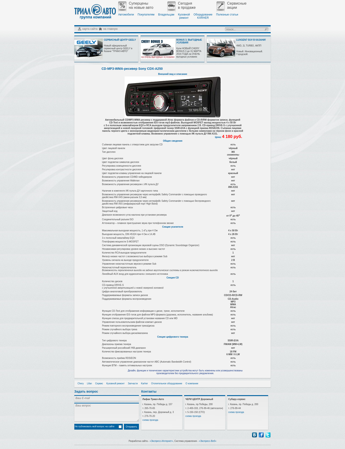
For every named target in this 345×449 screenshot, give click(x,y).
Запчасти (133, 383)
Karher (144, 383)
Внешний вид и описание (172, 74)
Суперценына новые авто (135, 5)
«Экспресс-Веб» (207, 441)
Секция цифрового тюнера (172, 337)
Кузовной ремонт (115, 383)
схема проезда (150, 420)
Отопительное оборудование (166, 383)
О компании (192, 383)
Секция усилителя (172, 227)
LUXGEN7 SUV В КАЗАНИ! (251, 40)
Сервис (99, 383)
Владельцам (166, 14)
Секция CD (173, 277)
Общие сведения (172, 141)
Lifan (89, 383)
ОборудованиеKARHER (203, 16)
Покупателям (146, 14)
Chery (81, 383)
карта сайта (89, 29)
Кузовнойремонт (184, 16)
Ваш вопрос (106, 412)
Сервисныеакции (231, 5)
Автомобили (126, 14)
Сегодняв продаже (181, 5)
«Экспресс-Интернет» (161, 441)
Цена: (218, 137)
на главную (110, 29)
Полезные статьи (227, 14)
